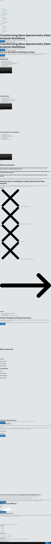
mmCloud (4, 11)
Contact (3, 528)
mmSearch (4, 10)
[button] (25, 73)
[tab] (25, 56)
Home (2, 530)
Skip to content (2, 0)
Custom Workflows (6, 13)
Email (1, 507)
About (2, 15)
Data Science (5, 14)
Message (1, 510)
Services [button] (3, 12)
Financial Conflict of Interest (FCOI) (7, 536)
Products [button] (3, 8)
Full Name (1, 505)
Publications (3, 23)
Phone (1, 506)
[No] (50, 543)
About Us (3, 527)
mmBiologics (5, 9)
